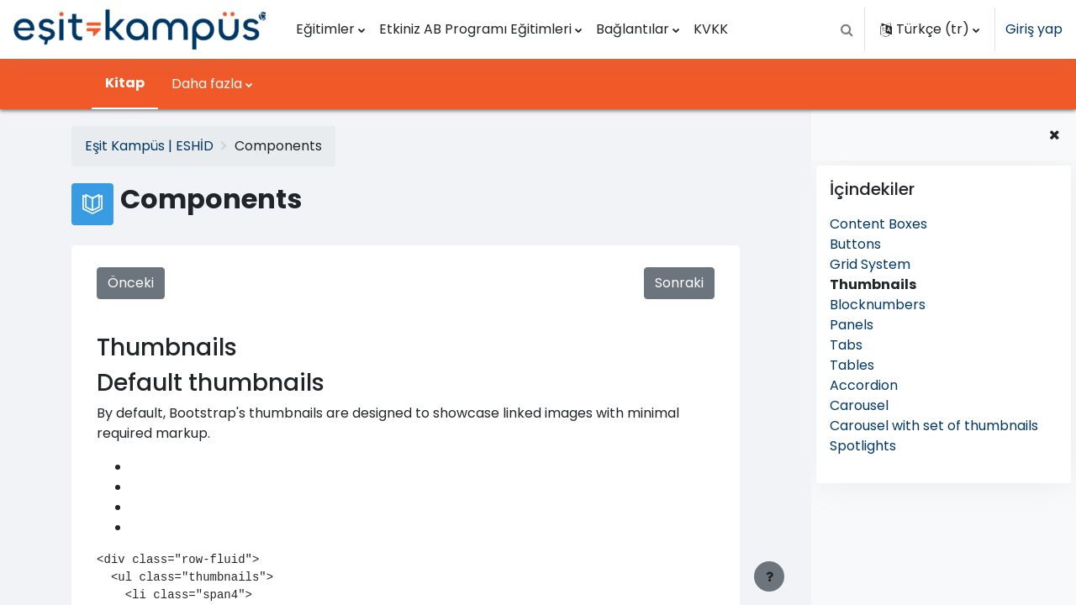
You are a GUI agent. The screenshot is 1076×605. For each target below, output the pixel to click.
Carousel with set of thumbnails (934, 425)
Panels (851, 324)
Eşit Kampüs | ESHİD (149, 145)
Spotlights (863, 445)
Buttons (855, 244)
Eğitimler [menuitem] (325, 29)
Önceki (131, 282)
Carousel (859, 405)
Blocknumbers (878, 304)
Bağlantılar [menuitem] (632, 29)
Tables (852, 365)
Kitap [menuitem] (125, 82)
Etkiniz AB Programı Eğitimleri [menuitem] (475, 29)
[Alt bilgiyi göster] (769, 576)
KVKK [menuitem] (711, 29)
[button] (846, 29)
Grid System (870, 264)
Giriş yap (1034, 29)
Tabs (846, 345)
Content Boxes (878, 224)
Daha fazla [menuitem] (206, 83)
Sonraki (678, 282)
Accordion (864, 385)
